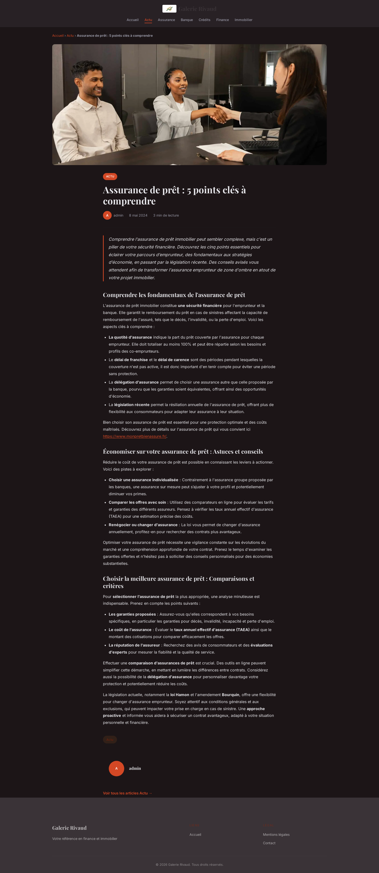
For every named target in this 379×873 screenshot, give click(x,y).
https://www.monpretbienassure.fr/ (134, 436)
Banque (187, 19)
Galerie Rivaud (189, 9)
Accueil (133, 19)
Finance (222, 19)
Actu (148, 19)
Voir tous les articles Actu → (127, 793)
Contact (269, 843)
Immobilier (243, 19)
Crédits (205, 19)
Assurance (166, 19)
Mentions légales (276, 834)
